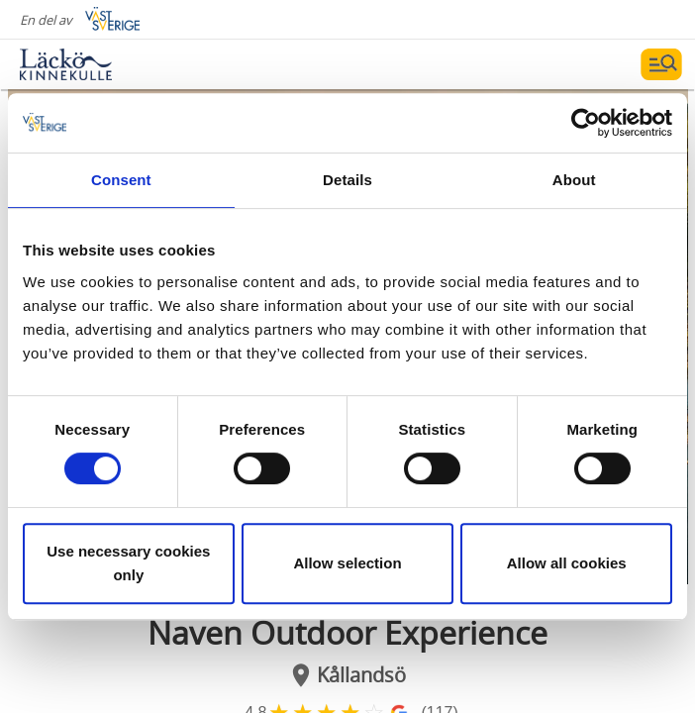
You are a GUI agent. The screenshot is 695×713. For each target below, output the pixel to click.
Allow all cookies (567, 563)
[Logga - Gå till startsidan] (89, 64)
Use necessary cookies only (128, 563)
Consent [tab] (121, 179)
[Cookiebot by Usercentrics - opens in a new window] (585, 123)
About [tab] (574, 179)
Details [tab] (347, 179)
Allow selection (347, 563)
